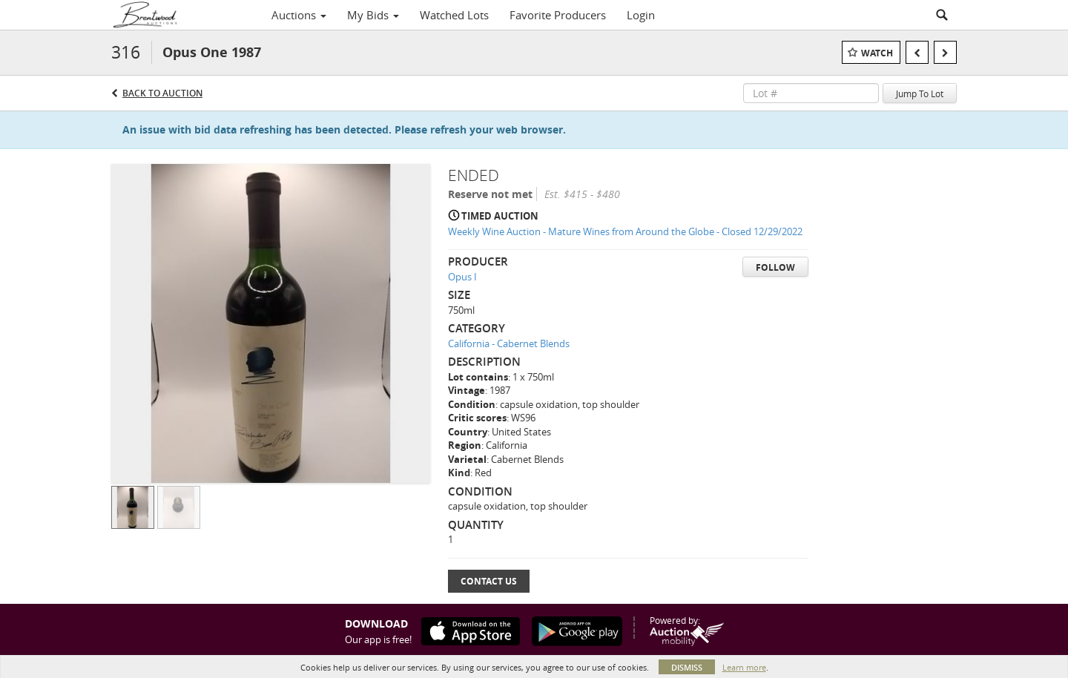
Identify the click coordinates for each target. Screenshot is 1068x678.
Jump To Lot (919, 93)
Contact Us (489, 581)
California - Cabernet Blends (509, 343)
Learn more (744, 667)
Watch (877, 53)
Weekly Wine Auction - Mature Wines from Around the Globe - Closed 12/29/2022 (625, 231)
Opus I (462, 276)
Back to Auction (162, 93)
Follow (775, 267)
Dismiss (686, 667)
